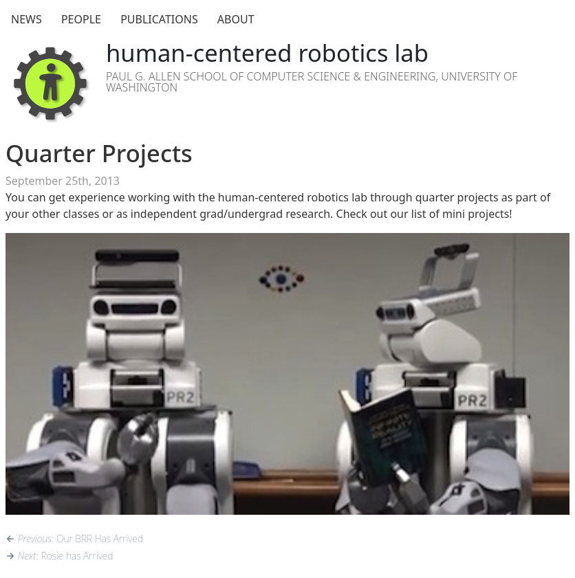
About (235, 19)
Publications (159, 19)
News (26, 19)
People (81, 19)
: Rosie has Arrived (59, 555)
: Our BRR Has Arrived (74, 538)
